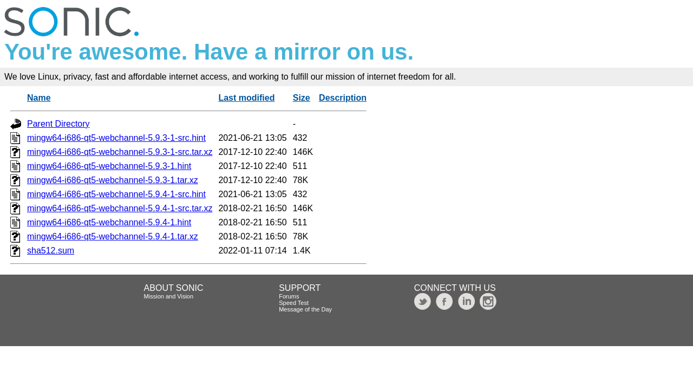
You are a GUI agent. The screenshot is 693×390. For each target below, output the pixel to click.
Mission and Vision (169, 296)
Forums (289, 296)
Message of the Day (305, 309)
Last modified (246, 97)
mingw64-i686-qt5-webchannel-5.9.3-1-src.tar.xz (119, 152)
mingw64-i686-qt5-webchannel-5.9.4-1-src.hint (116, 194)
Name (39, 97)
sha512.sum (50, 250)
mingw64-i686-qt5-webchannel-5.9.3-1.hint (109, 166)
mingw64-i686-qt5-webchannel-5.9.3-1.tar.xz (112, 180)
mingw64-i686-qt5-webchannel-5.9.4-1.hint (109, 222)
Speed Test (294, 303)
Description (343, 97)
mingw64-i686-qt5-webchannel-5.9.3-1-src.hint (116, 137)
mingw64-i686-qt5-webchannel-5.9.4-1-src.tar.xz (119, 208)
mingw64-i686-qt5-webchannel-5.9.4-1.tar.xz (112, 236)
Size (301, 97)
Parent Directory (58, 123)
